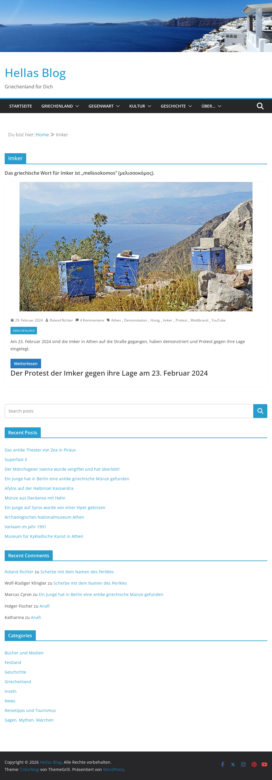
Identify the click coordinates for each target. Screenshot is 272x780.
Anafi (45, 606)
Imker (167, 320)
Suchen (260, 411)
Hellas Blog (35, 73)
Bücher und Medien (24, 653)
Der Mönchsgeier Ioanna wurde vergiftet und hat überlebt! (62, 469)
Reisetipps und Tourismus (30, 710)
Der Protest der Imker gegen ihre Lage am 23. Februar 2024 (109, 373)
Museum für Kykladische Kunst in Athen (44, 536)
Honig (155, 320)
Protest (181, 320)
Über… (208, 106)
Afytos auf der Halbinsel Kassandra (39, 488)
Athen (116, 320)
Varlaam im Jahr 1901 (25, 526)
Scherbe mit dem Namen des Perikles (77, 571)
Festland (13, 662)
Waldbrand (199, 320)
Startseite (20, 106)
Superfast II (16, 459)
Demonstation (135, 320)
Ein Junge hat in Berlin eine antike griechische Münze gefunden (67, 478)
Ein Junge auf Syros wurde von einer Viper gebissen (55, 507)
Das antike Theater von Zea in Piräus (40, 450)
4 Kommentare (89, 320)
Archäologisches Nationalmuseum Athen (44, 517)
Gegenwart (101, 106)
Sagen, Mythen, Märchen (29, 720)
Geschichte (173, 106)
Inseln (11, 691)
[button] (76, 106)
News (10, 701)
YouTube (218, 320)
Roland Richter (61, 320)
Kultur (137, 106)
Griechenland (57, 106)
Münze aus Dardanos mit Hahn (35, 498)
